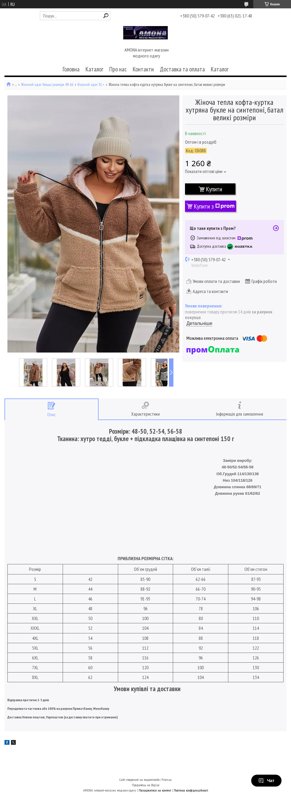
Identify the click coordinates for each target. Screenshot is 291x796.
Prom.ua (167, 779)
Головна (71, 69)
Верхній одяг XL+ (91, 84)
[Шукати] (106, 15)
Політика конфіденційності (191, 790)
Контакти (143, 69)
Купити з (214, 206)
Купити (214, 189)
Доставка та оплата (182, 69)
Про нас (118, 69)
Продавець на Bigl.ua (145, 785)
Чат (266, 780)
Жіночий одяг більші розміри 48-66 (47, 84)
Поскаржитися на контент (155, 790)
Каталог (94, 69)
